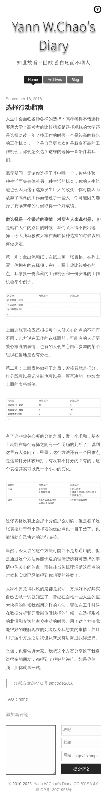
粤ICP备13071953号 (53, 789)
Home (33, 79)
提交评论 (81, 769)
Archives (55, 79)
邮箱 (67, 742)
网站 (67, 755)
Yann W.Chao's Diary (52, 783)
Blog (75, 79)
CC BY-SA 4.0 (86, 783)
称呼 (67, 729)
